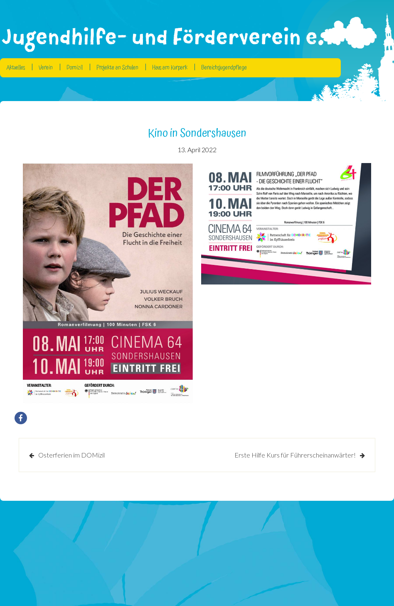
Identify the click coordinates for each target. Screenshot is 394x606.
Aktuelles (15, 67)
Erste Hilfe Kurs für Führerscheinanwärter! (295, 455)
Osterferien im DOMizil (71, 455)
